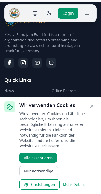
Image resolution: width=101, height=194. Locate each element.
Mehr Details (74, 184)
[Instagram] (23, 63)
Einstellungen (39, 184)
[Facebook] (9, 63)
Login (68, 13)
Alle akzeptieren (38, 157)
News (9, 90)
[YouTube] (37, 63)
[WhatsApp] (51, 63)
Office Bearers (64, 90)
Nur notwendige (38, 171)
